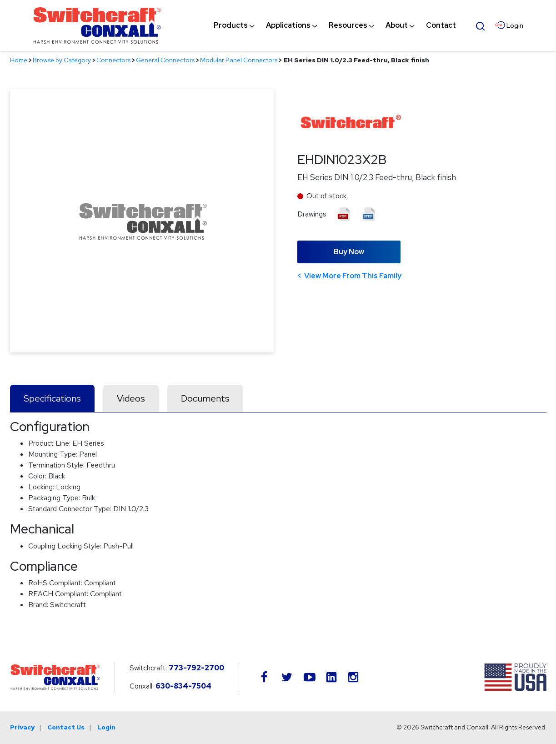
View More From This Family (352, 276)
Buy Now (349, 251)
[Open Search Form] (480, 25)
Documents (205, 398)
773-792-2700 (196, 668)
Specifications (52, 398)
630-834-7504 (183, 686)
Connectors (113, 60)
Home (18, 60)
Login (106, 727)
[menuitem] (231, 25)
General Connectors (165, 60)
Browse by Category (62, 60)
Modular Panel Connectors (238, 60)
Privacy (22, 727)
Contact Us (66, 727)
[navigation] (335, 25)
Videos (131, 398)
